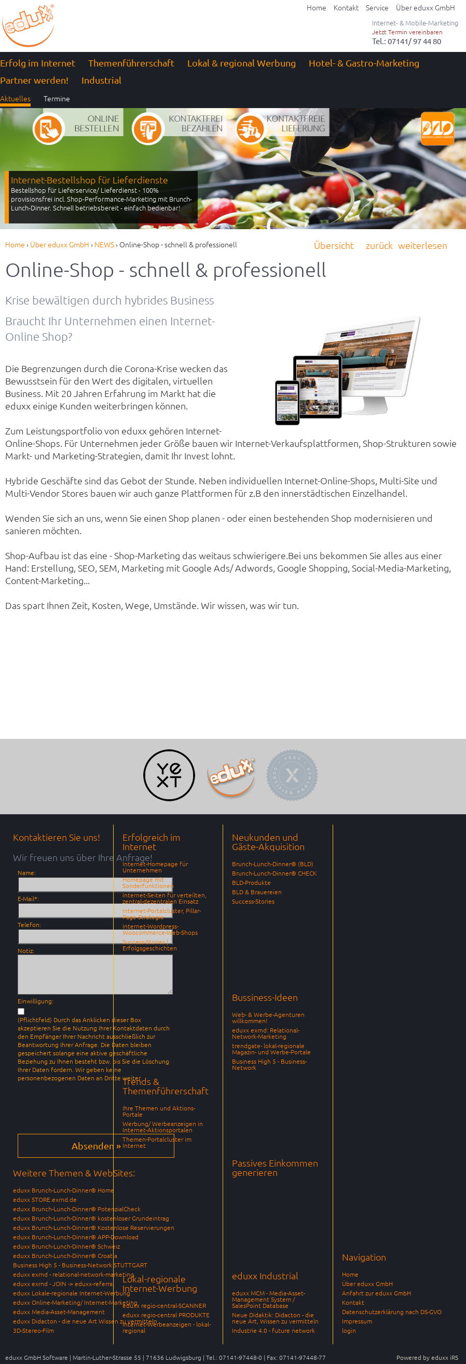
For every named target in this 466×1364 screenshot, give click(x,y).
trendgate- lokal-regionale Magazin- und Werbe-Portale (271, 1048)
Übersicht (334, 245)
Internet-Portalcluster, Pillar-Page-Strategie (161, 913)
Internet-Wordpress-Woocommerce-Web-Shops (160, 929)
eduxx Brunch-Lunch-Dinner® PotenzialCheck (77, 1208)
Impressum (357, 1321)
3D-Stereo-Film (33, 1330)
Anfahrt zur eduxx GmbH (376, 1293)
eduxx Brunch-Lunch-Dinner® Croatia (65, 1255)
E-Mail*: (28, 898)
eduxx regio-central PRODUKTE (166, 1314)
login (349, 1330)
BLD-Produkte (251, 882)
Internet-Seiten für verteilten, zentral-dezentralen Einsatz (164, 898)
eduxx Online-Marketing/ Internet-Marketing (75, 1302)
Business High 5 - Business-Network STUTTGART (80, 1265)
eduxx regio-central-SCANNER (164, 1305)
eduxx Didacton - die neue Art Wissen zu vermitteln (85, 1321)
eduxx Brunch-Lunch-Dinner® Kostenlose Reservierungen (93, 1227)
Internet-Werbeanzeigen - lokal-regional (166, 1327)
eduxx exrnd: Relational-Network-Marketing (265, 1033)
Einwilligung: (35, 1001)
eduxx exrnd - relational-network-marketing (73, 1274)
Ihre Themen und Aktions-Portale (158, 1111)
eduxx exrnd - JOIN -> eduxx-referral (63, 1283)
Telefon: (29, 924)
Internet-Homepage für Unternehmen (155, 866)
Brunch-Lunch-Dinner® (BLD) (272, 863)
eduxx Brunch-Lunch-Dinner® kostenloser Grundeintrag (91, 1218)
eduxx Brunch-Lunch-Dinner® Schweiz (66, 1246)
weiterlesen (422, 245)
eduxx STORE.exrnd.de (45, 1199)
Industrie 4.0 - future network (273, 1330)
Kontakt (353, 1302)
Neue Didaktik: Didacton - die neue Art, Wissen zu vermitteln (275, 1317)
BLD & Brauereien (257, 892)
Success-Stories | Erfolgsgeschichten (149, 944)
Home (350, 1274)
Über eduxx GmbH (367, 1283)
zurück (379, 245)
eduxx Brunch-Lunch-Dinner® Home (63, 1190)
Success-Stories (253, 901)
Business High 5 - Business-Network (269, 1064)
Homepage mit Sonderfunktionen (148, 882)
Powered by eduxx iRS (427, 1357)
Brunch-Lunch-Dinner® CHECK (274, 873)
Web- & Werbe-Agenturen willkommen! (268, 1017)
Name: (27, 872)
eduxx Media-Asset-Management (59, 1311)
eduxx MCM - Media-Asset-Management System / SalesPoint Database (268, 1299)
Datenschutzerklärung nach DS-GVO (392, 1311)
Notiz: (26, 950)
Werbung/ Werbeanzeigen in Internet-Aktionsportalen (162, 1126)
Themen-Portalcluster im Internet (156, 1142)
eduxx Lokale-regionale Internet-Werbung (71, 1293)
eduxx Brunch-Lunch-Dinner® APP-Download (76, 1237)
